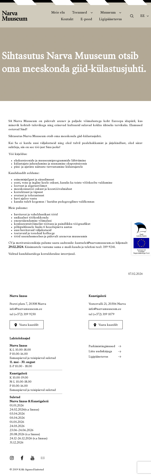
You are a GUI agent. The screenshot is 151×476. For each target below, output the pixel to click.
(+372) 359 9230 (25, 314)
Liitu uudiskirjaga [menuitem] (100, 351)
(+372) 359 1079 (103, 314)
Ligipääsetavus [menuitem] (110, 19)
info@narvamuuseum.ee (26, 309)
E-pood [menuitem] (86, 19)
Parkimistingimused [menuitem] (102, 346)
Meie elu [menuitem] (58, 12)
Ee (142, 16)
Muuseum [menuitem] (108, 12)
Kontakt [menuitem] (67, 19)
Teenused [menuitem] (79, 12)
